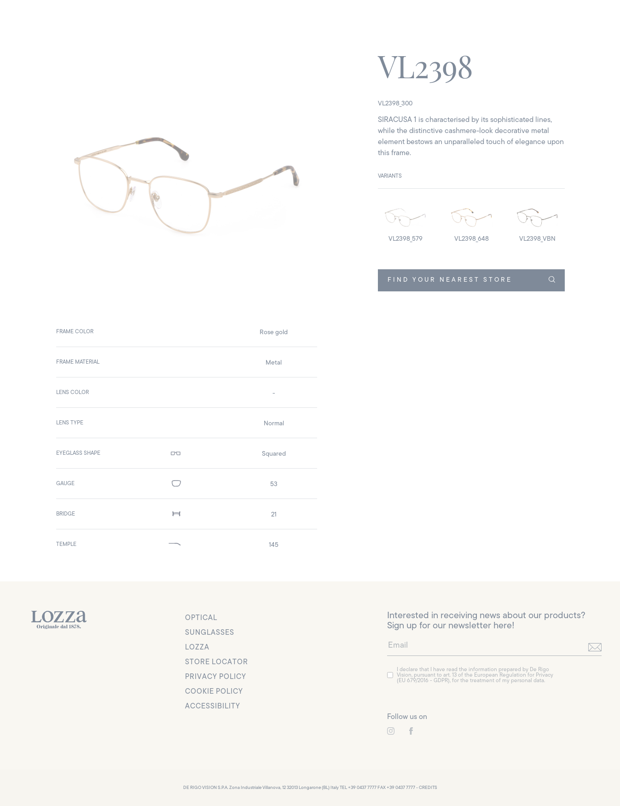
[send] (595, 647)
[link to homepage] (59, 620)
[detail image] (405, 222)
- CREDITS (426, 787)
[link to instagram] (391, 731)
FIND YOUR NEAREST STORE (471, 280)
